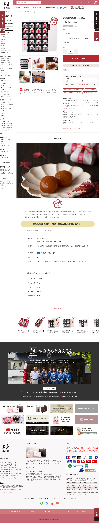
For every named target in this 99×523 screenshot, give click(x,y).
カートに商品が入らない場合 (6, 492)
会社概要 (2, 188)
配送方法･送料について (5, 169)
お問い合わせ (74, 498)
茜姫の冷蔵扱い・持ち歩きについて (73, 89)
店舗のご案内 (3, 186)
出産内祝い (49, 511)
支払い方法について (5, 167)
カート (95, 3)
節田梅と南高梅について (90, 92)
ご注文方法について (5, 166)
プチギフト (66, 511)
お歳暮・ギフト (16, 511)
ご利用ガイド (27, 7)
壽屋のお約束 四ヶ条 (5, 182)
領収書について (66, 123)
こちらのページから (82, 84)
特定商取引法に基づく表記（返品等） (72, 128)
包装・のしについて (67, 117)
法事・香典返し (82, 511)
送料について (55, 498)
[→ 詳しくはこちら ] (90, 480)
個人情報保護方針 (43, 498)
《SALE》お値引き (5, 20)
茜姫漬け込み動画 (90, 89)
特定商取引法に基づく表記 (6, 174)
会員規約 (64, 498)
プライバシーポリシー (5, 172)
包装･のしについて (4, 170)
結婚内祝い (33, 511)
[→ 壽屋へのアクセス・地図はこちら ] (10, 478)
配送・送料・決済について (69, 108)
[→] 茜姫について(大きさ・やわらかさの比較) (38, 230)
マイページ (88, 3)
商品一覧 (17, 7)
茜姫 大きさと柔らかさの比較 (72, 92)
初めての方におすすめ (6, 23)
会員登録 (79, 2)
